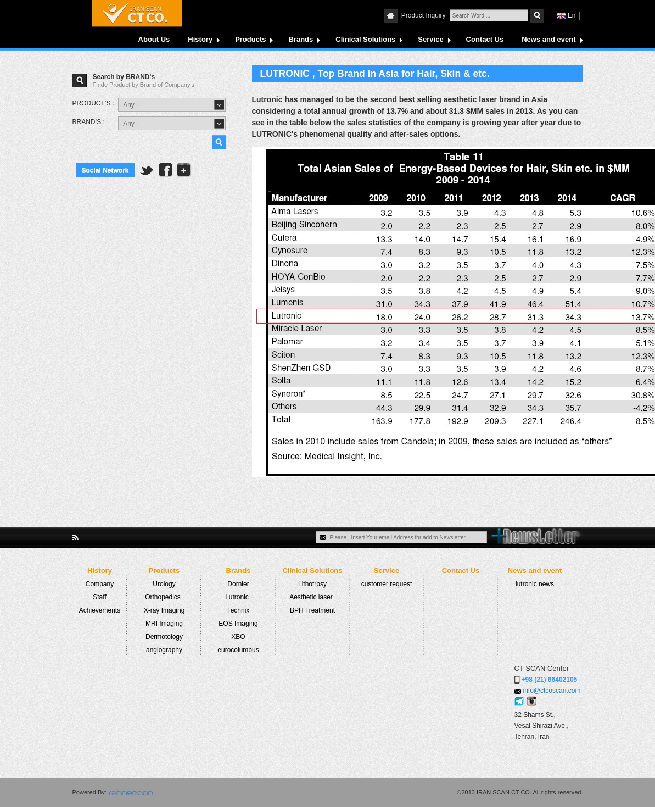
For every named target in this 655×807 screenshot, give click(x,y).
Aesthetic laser (311, 597)
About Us (154, 39)
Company (100, 584)
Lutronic (237, 597)
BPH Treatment (312, 610)
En (572, 15)
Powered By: (89, 792)
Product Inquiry (424, 15)
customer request (386, 584)
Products (250, 39)
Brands (300, 39)
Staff (99, 597)
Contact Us (485, 39)
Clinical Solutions (365, 39)
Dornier (238, 584)
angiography (164, 650)
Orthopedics (163, 597)
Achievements (99, 610)
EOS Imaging (238, 623)
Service (430, 39)
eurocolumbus (238, 650)
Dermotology (164, 637)
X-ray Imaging (164, 610)
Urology (164, 584)
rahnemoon (131, 792)
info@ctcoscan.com (552, 690)
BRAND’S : (88, 122)
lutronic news (535, 584)
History (200, 39)
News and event (548, 39)
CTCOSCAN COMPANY (137, 13)
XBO (238, 637)
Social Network (105, 170)
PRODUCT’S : (93, 103)
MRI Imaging (164, 623)
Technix (238, 610)
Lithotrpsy (312, 584)
